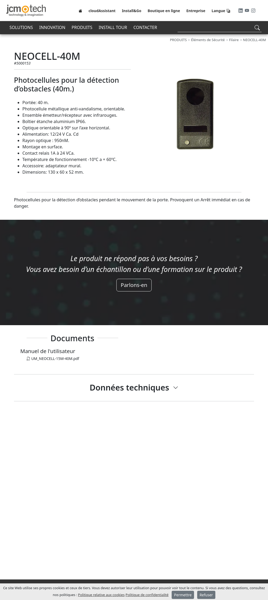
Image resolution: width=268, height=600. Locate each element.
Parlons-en (134, 285)
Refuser (206, 594)
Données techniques (129, 387)
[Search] (219, 27)
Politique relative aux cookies (101, 594)
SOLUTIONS (21, 27)
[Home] (80, 10)
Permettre (183, 594)
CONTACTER (145, 27)
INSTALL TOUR (113, 27)
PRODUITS (82, 27)
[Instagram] (253, 10)
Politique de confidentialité (147, 594)
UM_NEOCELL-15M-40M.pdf (53, 358)
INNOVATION (52, 27)
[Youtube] (247, 10)
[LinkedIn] (241, 10)
